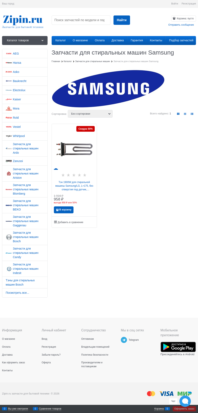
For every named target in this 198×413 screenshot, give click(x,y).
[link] (178, 114)
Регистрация (189, 3)
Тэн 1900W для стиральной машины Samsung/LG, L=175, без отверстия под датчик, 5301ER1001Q (74, 186)
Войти (174, 3)
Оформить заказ (184, 408)
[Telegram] (124, 340)
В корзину (65, 209)
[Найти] (121, 20)
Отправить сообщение (181, 24)
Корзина (159, 408)
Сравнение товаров (50, 408)
